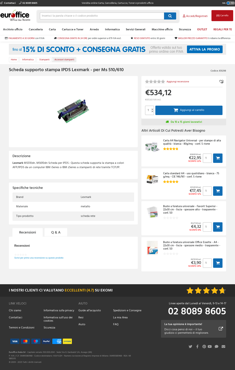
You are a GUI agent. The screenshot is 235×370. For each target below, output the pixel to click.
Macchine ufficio (162, 29)
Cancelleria (36, 29)
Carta (52, 29)
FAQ (115, 324)
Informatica (112, 29)
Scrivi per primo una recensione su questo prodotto (38, 258)
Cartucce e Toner (72, 29)
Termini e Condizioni (21, 327)
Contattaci (8, 3)
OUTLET (202, 29)
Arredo (94, 29)
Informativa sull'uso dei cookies (58, 319)
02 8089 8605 (28, 3)
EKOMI (106, 290)
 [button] (218, 158)
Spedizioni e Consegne (127, 310)
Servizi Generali (135, 29)
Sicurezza (185, 29)
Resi (80, 317)
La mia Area (120, 317)
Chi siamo (15, 310)
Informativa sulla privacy (59, 310)
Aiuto (81, 324)
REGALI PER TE (222, 29)
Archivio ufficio (12, 29)
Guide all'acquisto (89, 310)
